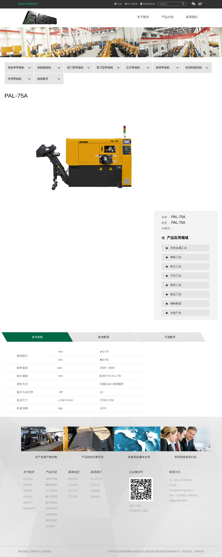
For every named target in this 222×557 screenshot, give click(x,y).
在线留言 (95, 496)
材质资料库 (147, 4)
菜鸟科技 (199, 551)
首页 (118, 4)
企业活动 (28, 496)
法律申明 (34, 551)
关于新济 (143, 17)
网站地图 (23, 551)
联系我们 (192, 17)
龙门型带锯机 (75, 67)
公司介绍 (28, 478)
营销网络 (95, 490)
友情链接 (46, 551)
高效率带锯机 (16, 67)
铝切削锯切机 (193, 67)
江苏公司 (95, 484)
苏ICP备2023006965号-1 (168, 551)
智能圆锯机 (44, 67)
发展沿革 (28, 490)
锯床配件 (42, 78)
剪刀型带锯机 (105, 67)
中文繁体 (131, 4)
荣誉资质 (28, 484)
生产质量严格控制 (46, 457)
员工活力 (73, 490)
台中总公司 (96, 478)
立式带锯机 (133, 67)
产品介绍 (167, 17)
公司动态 (73, 484)
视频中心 (28, 502)
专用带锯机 (15, 78)
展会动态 (73, 478)
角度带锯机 (163, 67)
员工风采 (73, 496)
